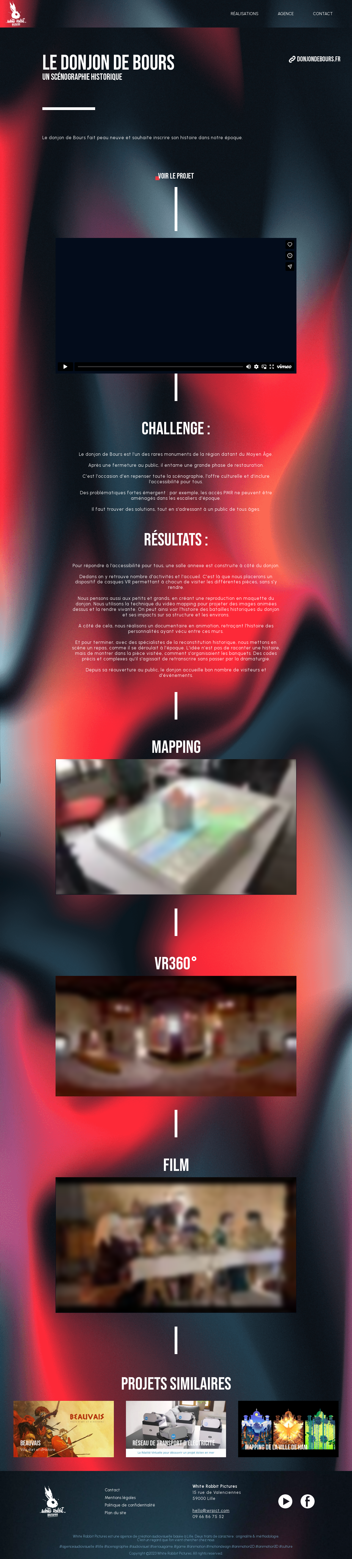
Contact (112, 1490)
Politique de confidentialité (130, 1505)
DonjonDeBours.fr (318, 59)
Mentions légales (120, 1498)
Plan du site (115, 1513)
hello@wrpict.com (211, 1510)
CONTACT (323, 14)
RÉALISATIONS (244, 14)
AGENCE (286, 14)
